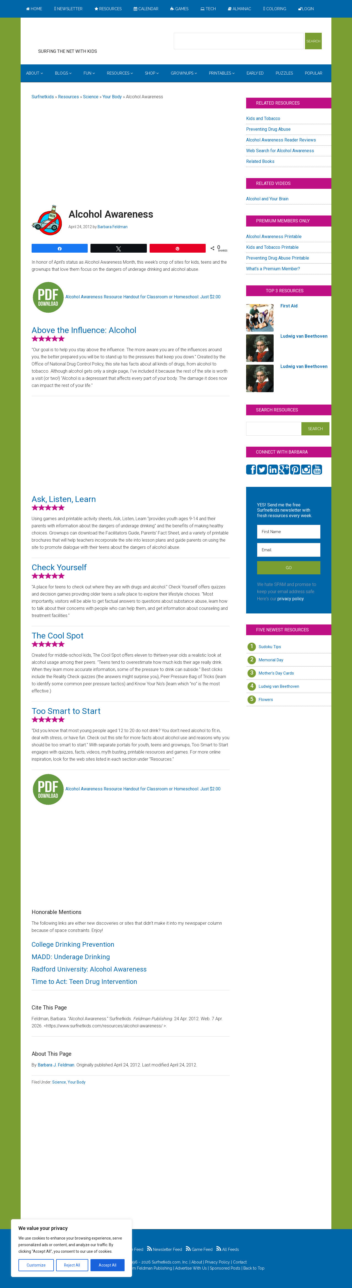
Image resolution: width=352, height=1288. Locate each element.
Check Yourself (59, 567)
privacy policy (290, 598)
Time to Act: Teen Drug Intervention (84, 982)
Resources (68, 96)
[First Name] (288, 532)
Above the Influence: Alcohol (84, 330)
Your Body (112, 96)
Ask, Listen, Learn (64, 499)
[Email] (288, 550)
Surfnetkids (43, 96)
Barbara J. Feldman (56, 1065)
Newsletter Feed (164, 1249)
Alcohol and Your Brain (267, 198)
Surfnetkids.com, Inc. (170, 1262)
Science (90, 96)
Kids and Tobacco (263, 118)
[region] (71, 1248)
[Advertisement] (131, 147)
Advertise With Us (191, 1268)
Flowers (266, 699)
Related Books (260, 161)
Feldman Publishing (154, 1268)
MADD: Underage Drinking (71, 957)
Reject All (72, 1265)
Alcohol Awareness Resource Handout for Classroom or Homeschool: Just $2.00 (143, 296)
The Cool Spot (58, 635)
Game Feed (199, 1249)
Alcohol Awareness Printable (274, 236)
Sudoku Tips (270, 646)
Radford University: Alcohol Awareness (89, 969)
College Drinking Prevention (73, 944)
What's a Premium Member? (273, 268)
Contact (240, 1262)
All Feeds (227, 1249)
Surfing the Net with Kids (76, 35)
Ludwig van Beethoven (279, 686)
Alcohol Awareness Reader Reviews (281, 140)
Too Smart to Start (66, 711)
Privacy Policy (217, 1262)
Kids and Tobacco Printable (272, 247)
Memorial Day (271, 659)
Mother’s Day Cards (276, 673)
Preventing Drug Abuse (268, 129)
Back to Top (254, 1268)
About (196, 1262)
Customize (36, 1265)
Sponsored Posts (225, 1268)
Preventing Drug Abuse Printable (277, 258)
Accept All (107, 1265)
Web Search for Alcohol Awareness (280, 150)
